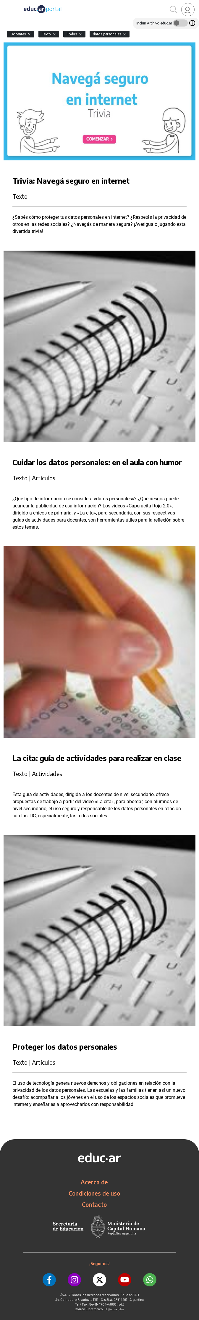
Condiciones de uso (94, 1193)
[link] (188, 9)
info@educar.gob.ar (114, 1309)
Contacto (94, 1204)
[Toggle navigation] (5, 3)
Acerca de (94, 1182)
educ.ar (67, 1295)
